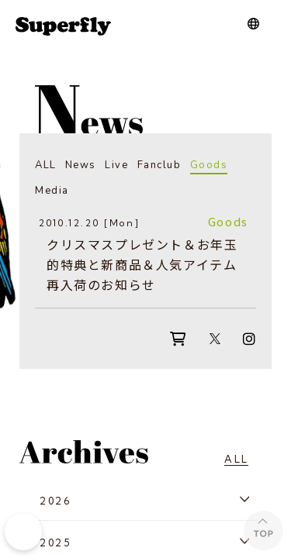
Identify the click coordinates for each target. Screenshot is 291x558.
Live (116, 165)
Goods (209, 165)
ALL (46, 165)
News (80, 165)
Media (52, 191)
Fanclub (159, 165)
